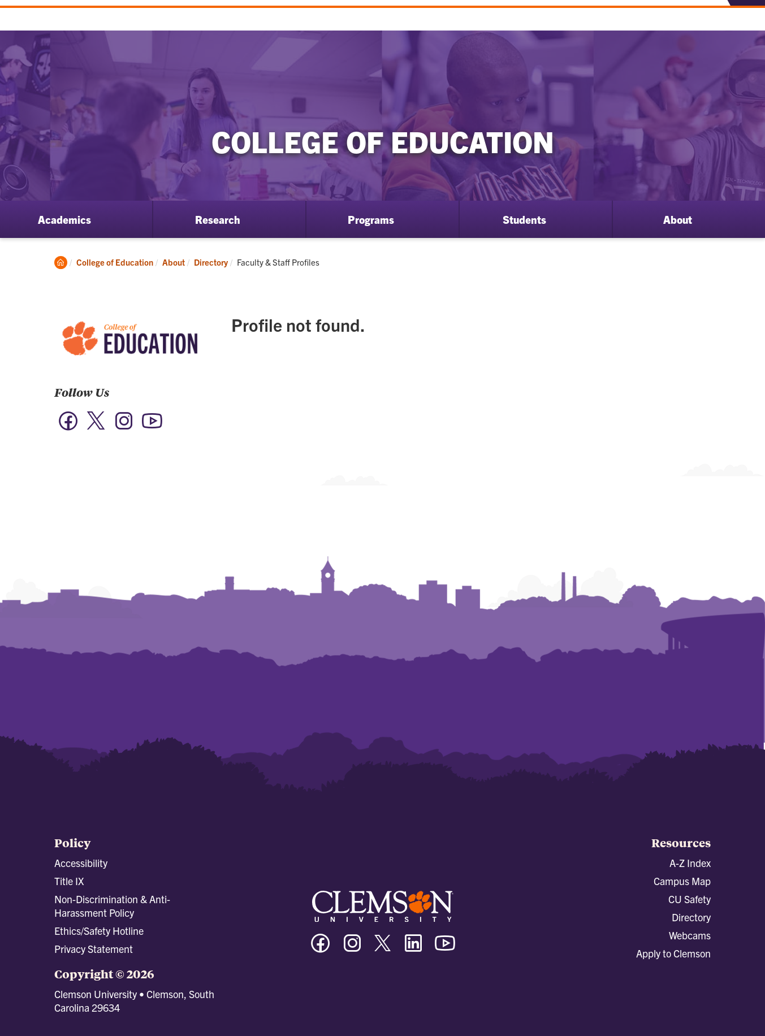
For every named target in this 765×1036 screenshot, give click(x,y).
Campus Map (682, 880)
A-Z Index (690, 862)
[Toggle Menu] (744, 19)
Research (217, 219)
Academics (64, 219)
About (677, 219)
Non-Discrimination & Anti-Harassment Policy (112, 905)
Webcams (690, 935)
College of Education (114, 262)
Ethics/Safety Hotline (99, 930)
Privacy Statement (93, 948)
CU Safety (689, 898)
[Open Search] (705, 19)
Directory (211, 262)
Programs (371, 219)
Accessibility (80, 862)
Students (524, 219)
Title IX (69, 880)
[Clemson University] (96, 28)
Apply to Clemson (673, 953)
